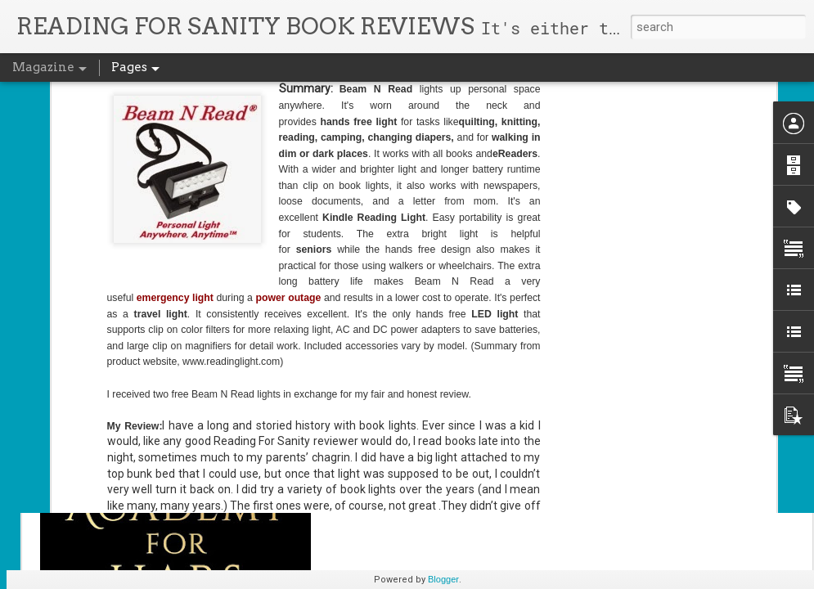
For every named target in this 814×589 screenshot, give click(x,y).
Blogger (443, 579)
